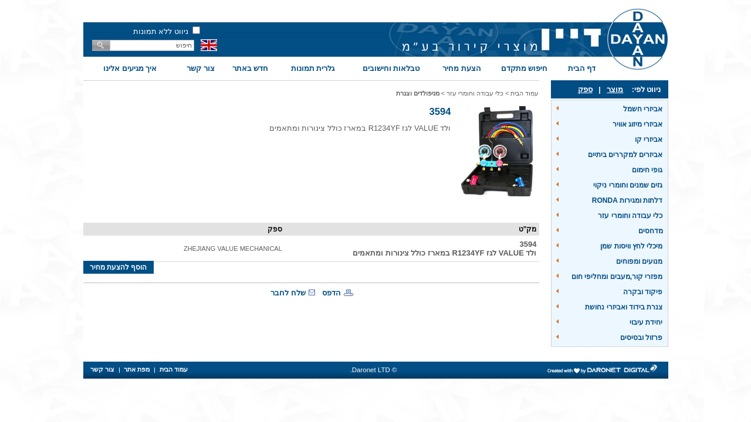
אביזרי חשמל (642, 109)
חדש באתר (250, 68)
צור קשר (201, 68)
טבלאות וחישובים (391, 68)
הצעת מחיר (461, 68)
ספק (585, 89)
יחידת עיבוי (646, 322)
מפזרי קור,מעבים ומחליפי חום (616, 277)
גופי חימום (647, 170)
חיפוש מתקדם (524, 68)
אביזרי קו (648, 139)
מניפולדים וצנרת (417, 93)
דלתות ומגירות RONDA (627, 200)
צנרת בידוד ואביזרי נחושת (623, 307)
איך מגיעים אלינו (130, 68)
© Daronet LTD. (373, 369)
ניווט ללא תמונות (160, 31)
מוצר (615, 89)
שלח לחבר (288, 292)
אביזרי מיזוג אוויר (638, 124)
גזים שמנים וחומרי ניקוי (627, 185)
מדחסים (650, 231)
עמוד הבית (524, 93)
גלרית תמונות (313, 68)
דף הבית (582, 68)
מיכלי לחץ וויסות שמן (631, 246)
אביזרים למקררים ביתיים (625, 155)
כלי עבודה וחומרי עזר (630, 216)
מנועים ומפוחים (639, 261)
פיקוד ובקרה (642, 292)
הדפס (331, 292)
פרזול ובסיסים (641, 337)
